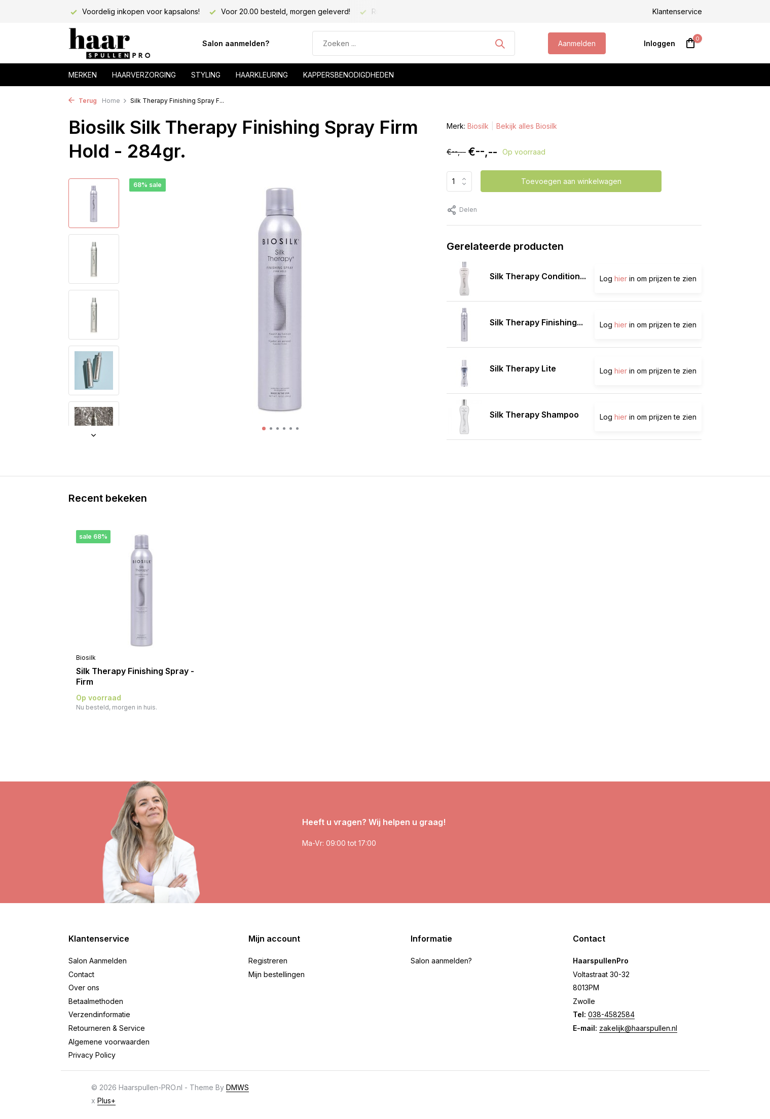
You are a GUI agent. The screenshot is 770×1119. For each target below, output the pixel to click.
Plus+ (106, 1100)
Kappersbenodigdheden (348, 74)
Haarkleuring (262, 74)
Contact (81, 974)
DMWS (237, 1087)
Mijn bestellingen (276, 974)
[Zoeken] (413, 43)
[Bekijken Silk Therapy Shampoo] (464, 416)
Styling (206, 74)
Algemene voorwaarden (109, 1041)
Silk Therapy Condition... (538, 276)
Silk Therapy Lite (523, 368)
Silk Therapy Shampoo (534, 414)
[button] (264, 428)
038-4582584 (611, 1014)
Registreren (267, 960)
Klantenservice (677, 11)
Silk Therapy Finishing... (536, 322)
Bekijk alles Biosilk (526, 126)
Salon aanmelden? (235, 43)
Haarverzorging (144, 74)
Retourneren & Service (106, 1028)
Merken (82, 74)
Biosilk (478, 126)
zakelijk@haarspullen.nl (638, 1028)
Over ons (83, 987)
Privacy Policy (92, 1055)
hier (620, 278)
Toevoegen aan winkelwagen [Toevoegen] (571, 181)
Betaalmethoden (95, 1001)
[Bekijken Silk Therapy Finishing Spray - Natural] (464, 324)
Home (114, 100)
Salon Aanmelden (97, 960)
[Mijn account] (659, 43)
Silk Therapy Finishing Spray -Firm (135, 676)
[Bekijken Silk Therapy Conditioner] (464, 278)
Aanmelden (577, 43)
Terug (82, 100)
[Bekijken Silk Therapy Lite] (464, 370)
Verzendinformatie (99, 1014)
